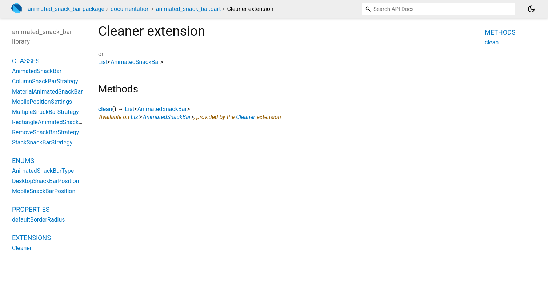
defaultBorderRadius (38, 219)
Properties (30, 209)
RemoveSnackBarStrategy (45, 132)
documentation (130, 8)
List (103, 62)
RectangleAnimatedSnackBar (49, 122)
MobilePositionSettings (42, 101)
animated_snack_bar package (66, 8)
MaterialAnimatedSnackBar (47, 91)
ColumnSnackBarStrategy (45, 81)
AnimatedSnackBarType (43, 170)
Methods (500, 32)
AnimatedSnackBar (135, 62)
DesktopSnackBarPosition (45, 181)
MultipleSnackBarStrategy (45, 111)
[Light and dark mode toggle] (531, 9)
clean (105, 109)
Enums (23, 160)
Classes (26, 61)
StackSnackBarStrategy (42, 142)
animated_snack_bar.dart (188, 8)
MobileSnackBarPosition (43, 191)
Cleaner (245, 117)
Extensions (31, 238)
